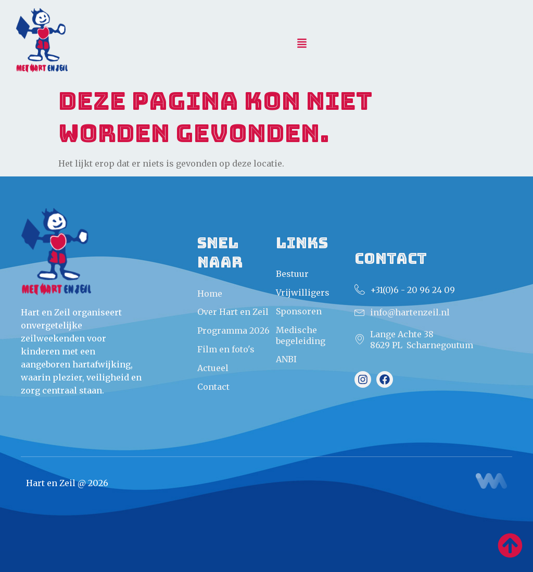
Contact (213, 387)
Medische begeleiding (300, 335)
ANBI (286, 359)
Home (209, 293)
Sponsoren (299, 311)
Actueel (213, 368)
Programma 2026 (233, 330)
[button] (302, 44)
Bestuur (292, 274)
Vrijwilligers (302, 292)
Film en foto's (226, 349)
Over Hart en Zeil (233, 312)
